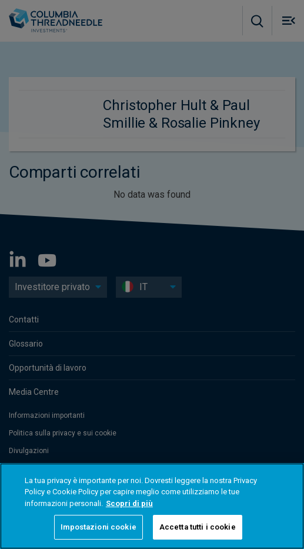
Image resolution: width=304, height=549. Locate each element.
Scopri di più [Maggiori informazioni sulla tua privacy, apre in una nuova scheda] (129, 503)
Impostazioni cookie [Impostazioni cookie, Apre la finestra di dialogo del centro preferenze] (98, 527)
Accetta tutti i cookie (197, 527)
